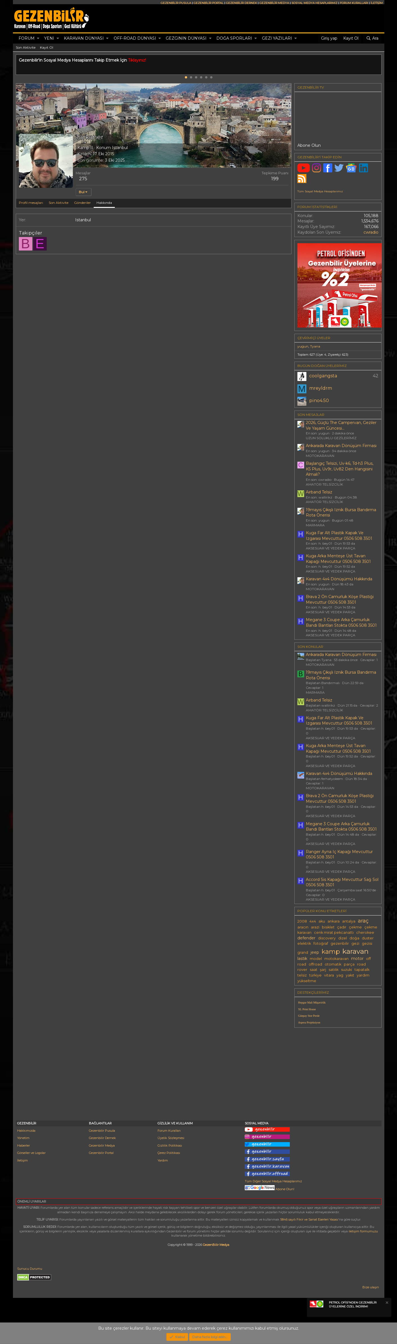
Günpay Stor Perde (309, 1015)
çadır (341, 927)
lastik (302, 958)
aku (322, 921)
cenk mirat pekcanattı (334, 932)
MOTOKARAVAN (320, 456)
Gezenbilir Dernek (102, 1138)
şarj (323, 970)
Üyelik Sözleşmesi (171, 1138)
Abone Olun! (269, 1189)
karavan (355, 951)
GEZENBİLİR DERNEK (241, 3)
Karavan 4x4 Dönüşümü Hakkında (339, 578)
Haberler (23, 1145)
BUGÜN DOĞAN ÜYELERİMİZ (322, 366)
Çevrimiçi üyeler (313, 338)
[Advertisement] (338, 1071)
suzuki (346, 970)
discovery (327, 938)
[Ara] (372, 38)
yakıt (350, 975)
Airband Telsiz (319, 492)
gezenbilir (340, 943)
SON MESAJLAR (310, 414)
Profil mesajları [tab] (31, 202)
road (361, 964)
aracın (302, 927)
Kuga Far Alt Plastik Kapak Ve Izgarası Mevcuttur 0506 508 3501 (339, 535)
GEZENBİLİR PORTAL (208, 3)
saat (313, 970)
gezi (355, 943)
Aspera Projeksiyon (309, 1022)
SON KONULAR (310, 646)
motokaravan (336, 959)
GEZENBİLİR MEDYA (274, 3)
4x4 (312, 921)
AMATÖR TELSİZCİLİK (324, 484)
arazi (315, 927)
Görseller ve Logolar (31, 1153)
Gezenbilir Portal (101, 1153)
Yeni (49, 38)
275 (83, 178)
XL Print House (307, 1009)
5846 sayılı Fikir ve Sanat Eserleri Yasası (309, 1219)
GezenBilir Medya (216, 1245)
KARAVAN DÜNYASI (84, 38)
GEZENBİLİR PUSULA (176, 3)
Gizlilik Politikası (170, 1145)
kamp (331, 951)
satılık (333, 970)
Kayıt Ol (46, 47)
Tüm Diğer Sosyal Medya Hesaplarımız (273, 1181)
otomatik (333, 964)
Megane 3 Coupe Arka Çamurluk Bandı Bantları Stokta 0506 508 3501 (341, 622)
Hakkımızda (26, 1131)
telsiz (302, 975)
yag (340, 975)
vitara (329, 975)
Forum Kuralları (169, 1131)
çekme (355, 927)
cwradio (371, 232)
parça (349, 964)
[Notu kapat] (386, 1303)
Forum (27, 38)
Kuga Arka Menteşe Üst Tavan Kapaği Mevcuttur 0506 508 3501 (338, 558)
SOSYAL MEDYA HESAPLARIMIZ (314, 3)
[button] (38, 38)
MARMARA (315, 525)
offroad (315, 964)
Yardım (163, 1160)
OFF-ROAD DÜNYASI (135, 38)
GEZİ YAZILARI (277, 38)
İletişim (22, 1160)
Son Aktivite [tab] (58, 202)
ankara (334, 921)
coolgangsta (323, 375)
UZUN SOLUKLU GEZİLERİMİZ (331, 438)
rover (302, 970)
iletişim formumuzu (363, 1231)
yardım (363, 975)
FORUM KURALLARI (354, 3)
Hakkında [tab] (104, 202)
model (316, 959)
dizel (342, 938)
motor (357, 958)
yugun (302, 346)
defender (306, 938)
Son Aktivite (25, 47)
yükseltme (306, 981)
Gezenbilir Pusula (102, 1131)
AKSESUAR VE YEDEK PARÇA (330, 548)
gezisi (367, 943)
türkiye (315, 975)
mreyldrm (320, 388)
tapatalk (362, 970)
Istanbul (120, 147)
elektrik (304, 943)
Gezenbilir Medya (102, 1145)
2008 (302, 921)
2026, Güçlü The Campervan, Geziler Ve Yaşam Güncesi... (341, 425)
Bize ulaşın (370, 1287)
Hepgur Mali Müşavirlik (312, 1002)
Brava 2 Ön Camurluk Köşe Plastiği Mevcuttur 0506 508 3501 (340, 599)
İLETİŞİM (377, 3)
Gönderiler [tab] (82, 202)
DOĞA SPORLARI (234, 38)
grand (302, 952)
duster (368, 938)
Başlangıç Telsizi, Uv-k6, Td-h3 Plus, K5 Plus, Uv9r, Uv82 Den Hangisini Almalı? (339, 469)
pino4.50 (319, 400)
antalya (348, 921)
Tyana (315, 346)
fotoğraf (320, 943)
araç (363, 920)
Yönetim (23, 1138)
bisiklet (328, 927)
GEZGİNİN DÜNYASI (186, 38)
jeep (315, 952)
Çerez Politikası (169, 1153)
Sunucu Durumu (29, 1269)
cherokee (365, 932)
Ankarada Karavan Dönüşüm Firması (341, 445)
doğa (354, 938)
